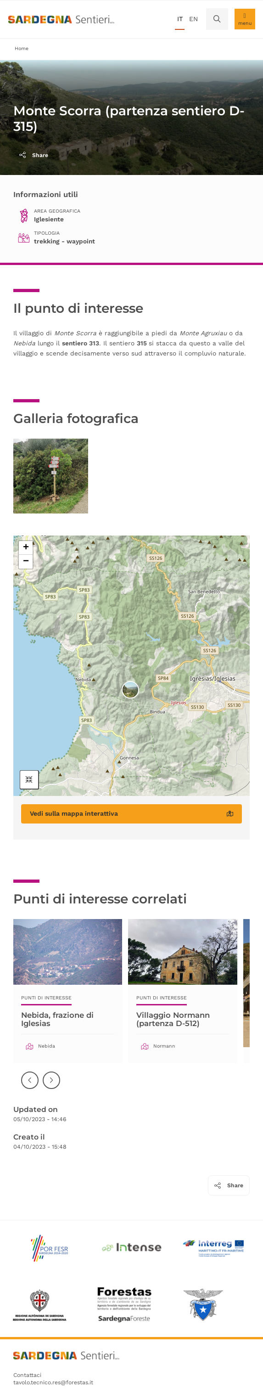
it (180, 19)
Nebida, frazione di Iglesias (58, 1019)
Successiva (52, 1086)
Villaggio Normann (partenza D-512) (174, 1019)
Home (21, 48)
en (193, 19)
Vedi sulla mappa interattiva (132, 813)
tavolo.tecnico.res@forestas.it (53, 1382)
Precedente (30, 1086)
